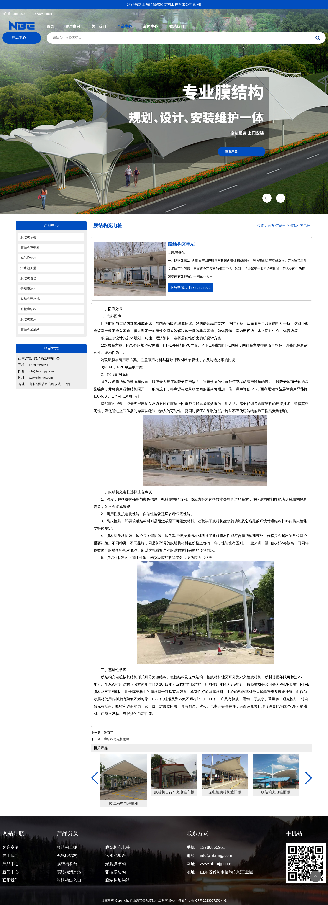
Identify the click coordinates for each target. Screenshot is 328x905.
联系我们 (176, 26)
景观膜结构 (28, 288)
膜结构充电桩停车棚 (124, 792)
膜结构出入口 (30, 319)
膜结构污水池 (30, 299)
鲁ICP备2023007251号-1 (209, 900)
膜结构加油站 (30, 329)
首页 (50, 26)
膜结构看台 (28, 278)
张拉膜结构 (28, 309)
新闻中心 (150, 26)
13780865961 (42, 13)
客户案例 (72, 26)
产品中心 (124, 26)
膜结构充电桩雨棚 (116, 739)
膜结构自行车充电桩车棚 (277, 792)
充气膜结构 (28, 258)
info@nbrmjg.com (14, 13)
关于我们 (98, 26)
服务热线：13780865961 (190, 287)
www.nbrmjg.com (41, 377)
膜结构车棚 (28, 237)
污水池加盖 (28, 268)
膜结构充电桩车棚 (226, 803)
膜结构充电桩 (30, 247)
